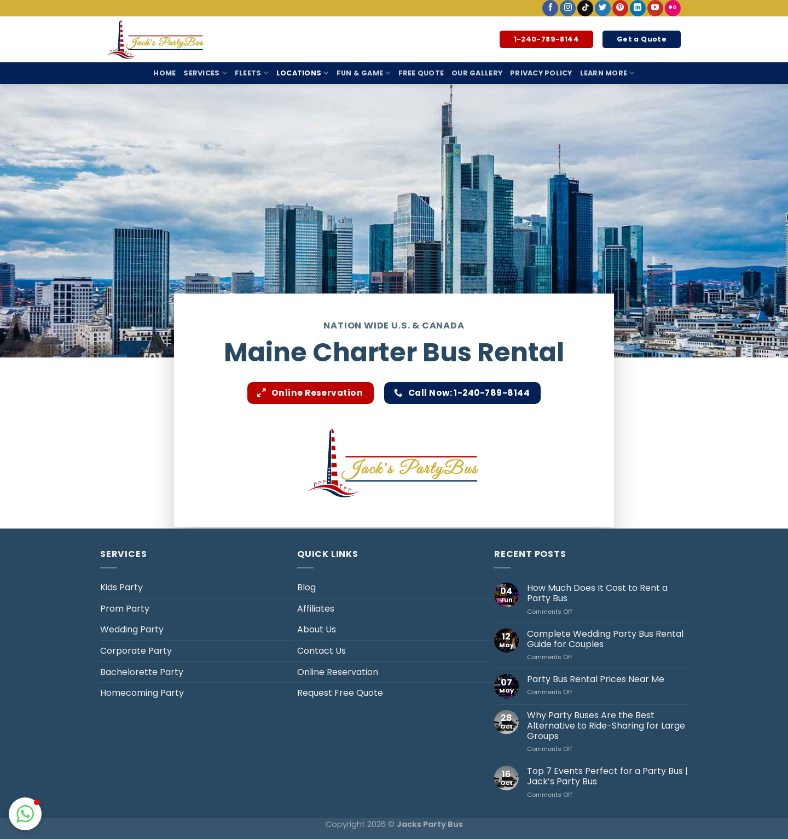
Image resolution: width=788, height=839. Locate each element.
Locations (302, 73)
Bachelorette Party (141, 672)
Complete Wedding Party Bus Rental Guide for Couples (605, 639)
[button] (25, 813)
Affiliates (315, 608)
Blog (306, 587)
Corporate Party (136, 650)
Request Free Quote (340, 693)
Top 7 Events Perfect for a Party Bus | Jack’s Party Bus (607, 776)
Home (164, 73)
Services (205, 73)
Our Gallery (476, 73)
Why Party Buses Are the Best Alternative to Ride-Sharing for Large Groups (606, 726)
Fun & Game (364, 73)
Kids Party (121, 587)
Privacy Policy (541, 73)
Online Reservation (337, 672)
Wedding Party (132, 629)
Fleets (252, 73)
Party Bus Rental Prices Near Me (595, 679)
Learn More (607, 73)
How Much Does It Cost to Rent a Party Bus (597, 593)
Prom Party (124, 608)
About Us (316, 629)
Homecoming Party (142, 693)
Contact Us (321, 650)
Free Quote (421, 73)
